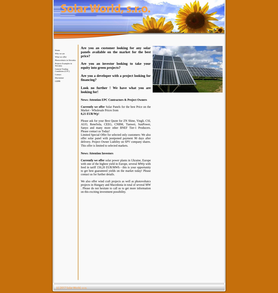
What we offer (61, 57)
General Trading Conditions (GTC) (62, 70)
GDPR (57, 81)
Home (57, 50)
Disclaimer (59, 78)
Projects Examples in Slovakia (63, 64)
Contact (58, 74)
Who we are (60, 53)
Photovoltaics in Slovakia (65, 60)
